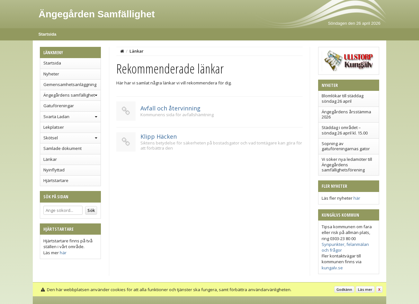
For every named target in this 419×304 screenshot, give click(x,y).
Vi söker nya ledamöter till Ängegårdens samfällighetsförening (347, 164)
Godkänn (344, 289)
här (63, 253)
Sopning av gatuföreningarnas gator (346, 146)
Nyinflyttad (54, 170)
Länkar (50, 159)
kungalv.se (332, 268)
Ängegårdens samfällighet (69, 95)
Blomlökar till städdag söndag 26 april (342, 98)
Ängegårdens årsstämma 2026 (346, 114)
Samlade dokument (62, 148)
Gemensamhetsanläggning (69, 84)
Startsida (48, 34)
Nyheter (51, 74)
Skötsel (50, 138)
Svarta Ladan (56, 116)
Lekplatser (53, 127)
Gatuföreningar (58, 106)
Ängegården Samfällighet (97, 14)
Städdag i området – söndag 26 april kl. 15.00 (345, 130)
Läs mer (365, 289)
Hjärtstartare (55, 180)
